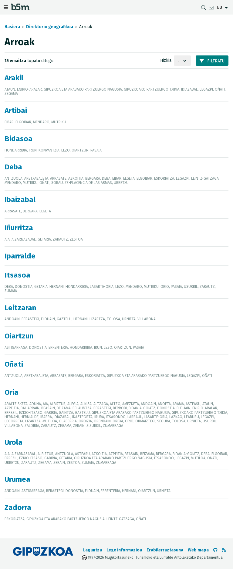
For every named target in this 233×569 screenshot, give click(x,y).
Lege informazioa (124, 550)
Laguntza (92, 550)
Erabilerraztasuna (165, 550)
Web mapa (198, 550)
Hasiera (12, 26)
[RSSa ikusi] (224, 550)
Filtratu (212, 61)
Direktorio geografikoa (49, 26)
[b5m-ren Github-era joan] (215, 550)
